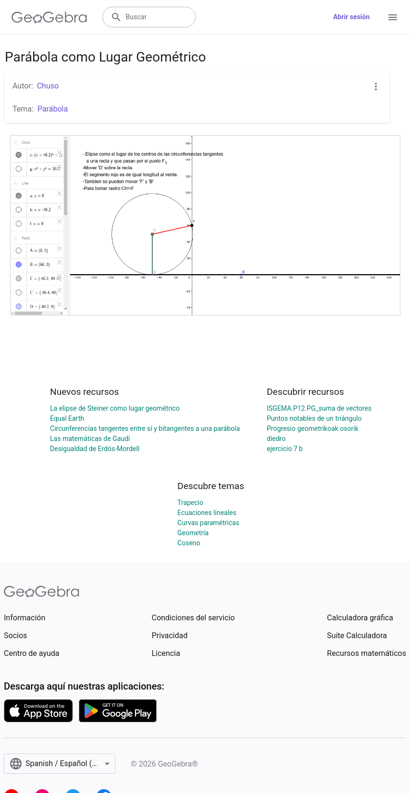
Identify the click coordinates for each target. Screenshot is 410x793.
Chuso (48, 85)
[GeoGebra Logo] (49, 17)
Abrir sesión (351, 17)
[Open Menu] (392, 17)
